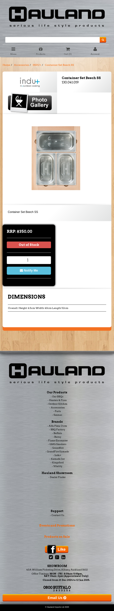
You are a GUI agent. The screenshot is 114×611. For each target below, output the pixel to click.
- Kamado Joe (57, 459)
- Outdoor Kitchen (57, 404)
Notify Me (29, 270)
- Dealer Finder (57, 477)
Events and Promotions (57, 525)
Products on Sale (57, 536)
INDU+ (37, 65)
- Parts (57, 411)
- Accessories (57, 407)
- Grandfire (57, 448)
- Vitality (57, 466)
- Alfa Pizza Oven (57, 426)
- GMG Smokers (57, 444)
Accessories (21, 65)
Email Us (57, 598)
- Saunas (57, 415)
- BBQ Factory (57, 429)
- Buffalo (57, 433)
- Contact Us (57, 515)
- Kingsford (57, 462)
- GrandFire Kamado (57, 451)
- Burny (57, 437)
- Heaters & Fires (57, 400)
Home (6, 65)
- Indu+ (57, 455)
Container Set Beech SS (59, 65)
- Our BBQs (57, 396)
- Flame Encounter (57, 440)
